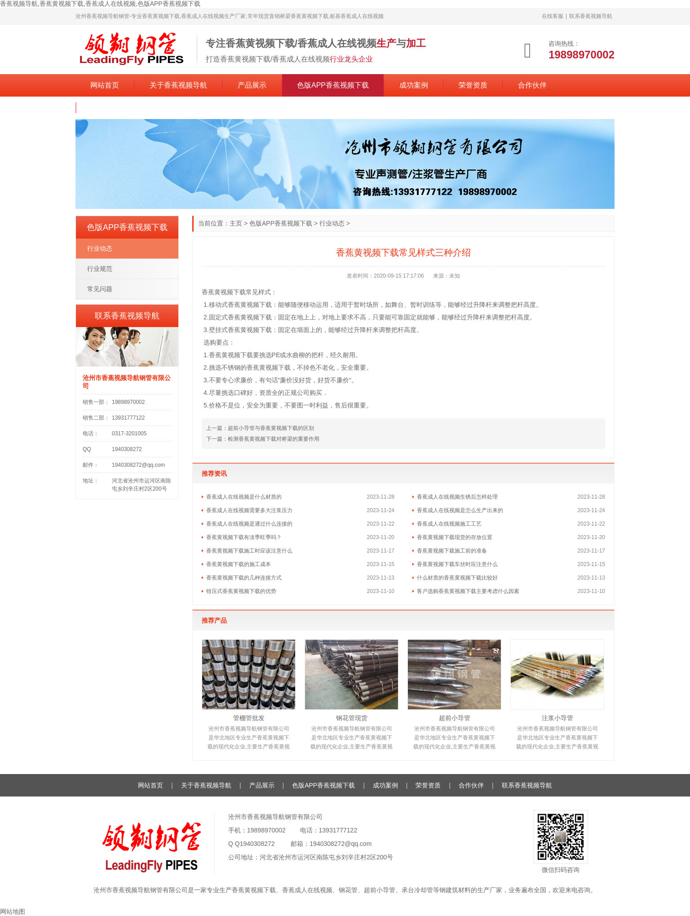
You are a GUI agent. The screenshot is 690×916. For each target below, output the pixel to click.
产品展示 (252, 85)
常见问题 (99, 288)
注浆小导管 (557, 717)
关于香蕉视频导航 (178, 85)
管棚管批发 (249, 717)
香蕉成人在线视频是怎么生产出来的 (460, 510)
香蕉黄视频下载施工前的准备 (452, 551)
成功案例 (413, 85)
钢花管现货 (351, 717)
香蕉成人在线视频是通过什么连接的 (249, 524)
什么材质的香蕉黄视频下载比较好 (457, 578)
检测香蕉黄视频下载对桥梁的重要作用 (273, 439)
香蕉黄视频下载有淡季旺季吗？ (244, 537)
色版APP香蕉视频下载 (333, 85)
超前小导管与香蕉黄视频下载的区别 (271, 428)
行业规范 (99, 268)
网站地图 (12, 911)
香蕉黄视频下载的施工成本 (238, 564)
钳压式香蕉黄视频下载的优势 (241, 591)
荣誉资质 (473, 85)
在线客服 (552, 16)
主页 (236, 223)
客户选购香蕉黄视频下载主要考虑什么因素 (468, 591)
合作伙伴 (532, 85)
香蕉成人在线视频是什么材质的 (244, 497)
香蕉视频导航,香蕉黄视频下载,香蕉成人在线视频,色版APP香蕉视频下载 (100, 3)
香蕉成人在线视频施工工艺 (449, 524)
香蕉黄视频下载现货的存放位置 (454, 537)
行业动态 (332, 223)
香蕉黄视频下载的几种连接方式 (244, 578)
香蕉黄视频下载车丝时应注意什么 (457, 564)
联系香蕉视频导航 (590, 16)
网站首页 (104, 85)
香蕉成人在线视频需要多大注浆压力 (249, 510)
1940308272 (257, 843)
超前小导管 (454, 717)
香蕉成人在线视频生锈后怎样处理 (457, 497)
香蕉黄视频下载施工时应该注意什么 (249, 551)
